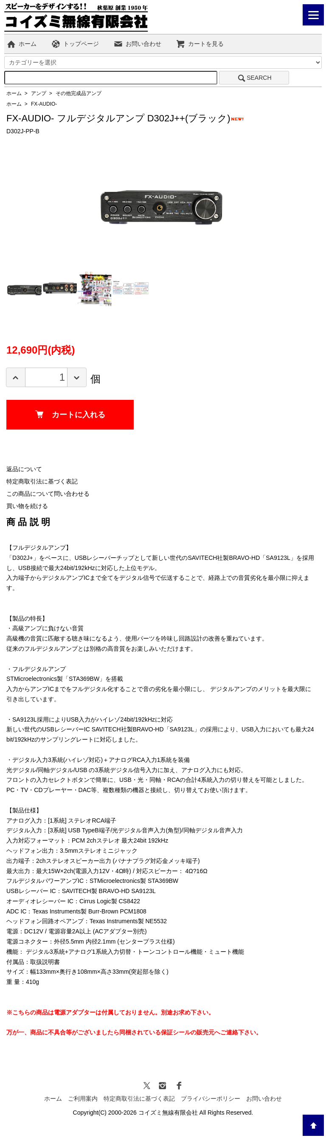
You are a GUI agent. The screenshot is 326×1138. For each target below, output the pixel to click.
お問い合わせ (137, 43)
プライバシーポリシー (210, 1098)
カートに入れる (70, 414)
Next (212, 202)
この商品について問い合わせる (48, 493)
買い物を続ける (27, 506)
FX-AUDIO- (44, 104)
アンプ (38, 93)
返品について (24, 469)
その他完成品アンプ (78, 93)
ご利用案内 (83, 1098)
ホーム (21, 43)
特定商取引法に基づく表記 (42, 481)
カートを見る (200, 43)
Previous (110, 202)
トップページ (75, 43)
